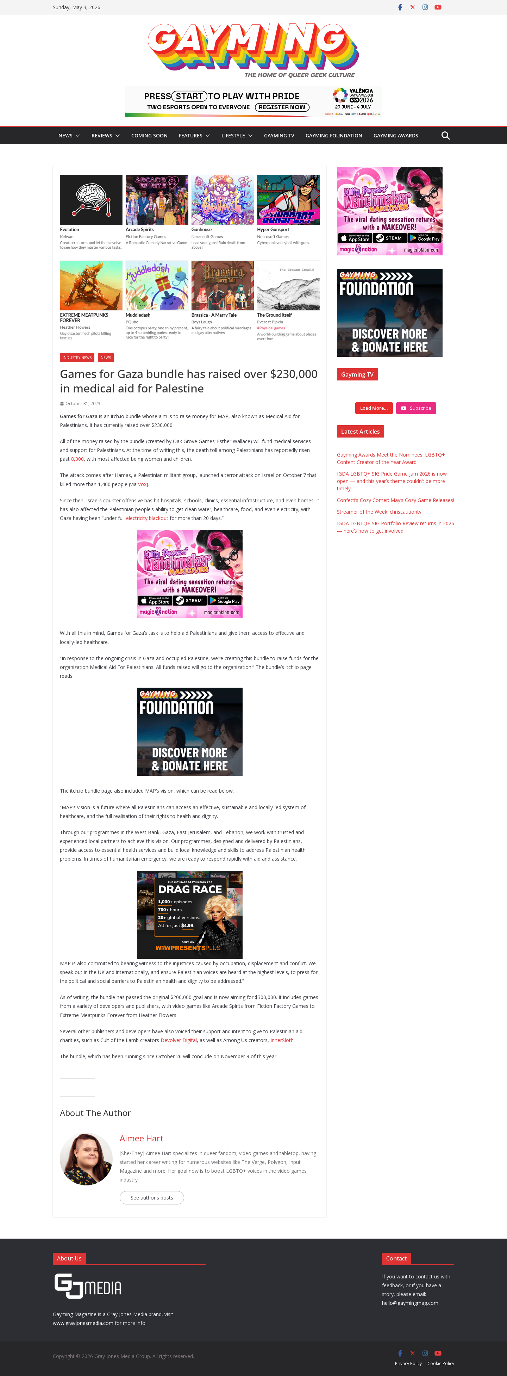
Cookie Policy (440, 1363)
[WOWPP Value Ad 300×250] (190, 876)
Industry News (77, 357)
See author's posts (152, 1197)
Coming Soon (149, 135)
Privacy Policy (408, 1363)
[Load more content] (374, 408)
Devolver (171, 1040)
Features (190, 135)
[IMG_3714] (190, 535)
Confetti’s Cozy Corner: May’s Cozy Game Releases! (395, 500)
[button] (76, 136)
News (65, 135)
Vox (142, 484)
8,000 (77, 458)
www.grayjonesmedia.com (83, 1323)
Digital (189, 1040)
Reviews (102, 135)
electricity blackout (147, 518)
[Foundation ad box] (190, 692)
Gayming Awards (396, 135)
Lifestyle (233, 135)
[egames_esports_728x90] (253, 90)
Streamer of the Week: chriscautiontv (379, 511)
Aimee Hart (142, 1138)
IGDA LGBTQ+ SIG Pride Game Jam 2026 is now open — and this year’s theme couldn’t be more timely (392, 481)
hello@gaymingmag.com (410, 1303)
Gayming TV (279, 135)
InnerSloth (282, 1040)
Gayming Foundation (334, 135)
